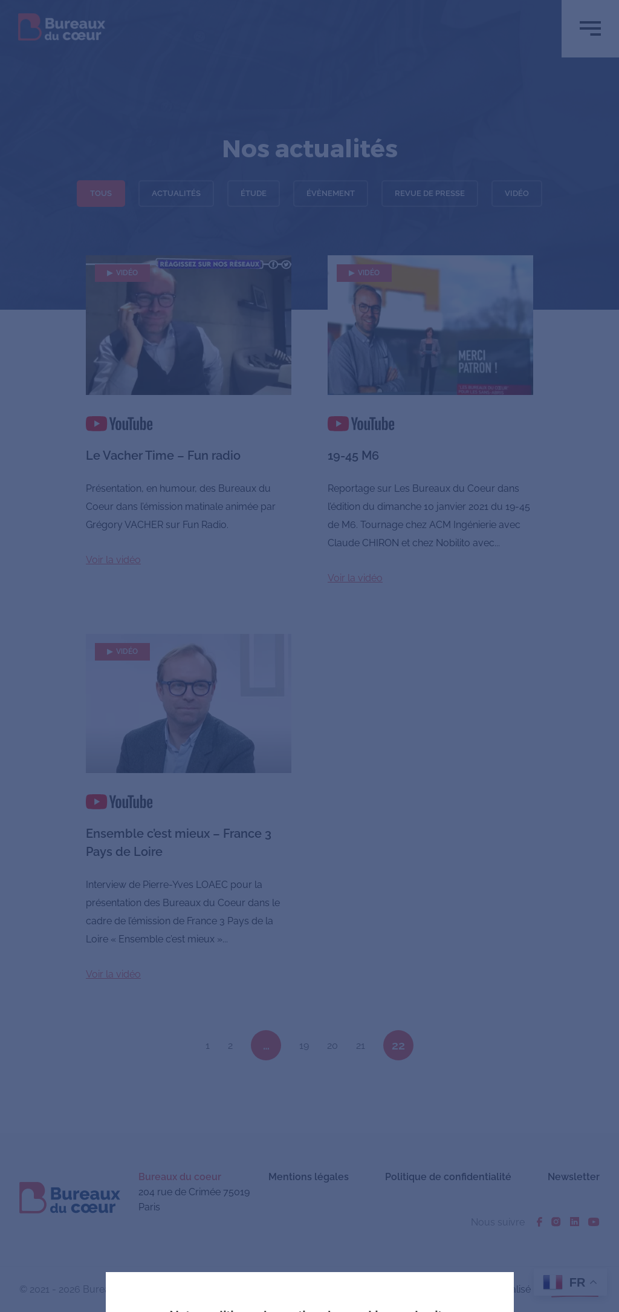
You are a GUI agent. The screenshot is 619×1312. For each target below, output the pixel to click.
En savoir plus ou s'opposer (397, 1222)
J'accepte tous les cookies (226, 1223)
